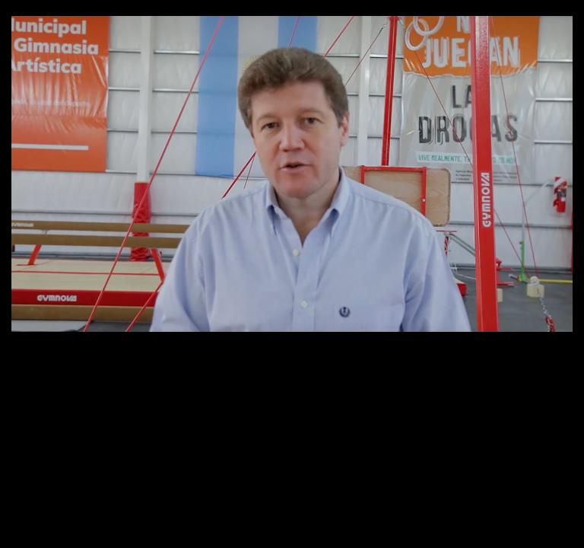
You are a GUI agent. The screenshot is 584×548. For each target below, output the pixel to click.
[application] (292, 174)
